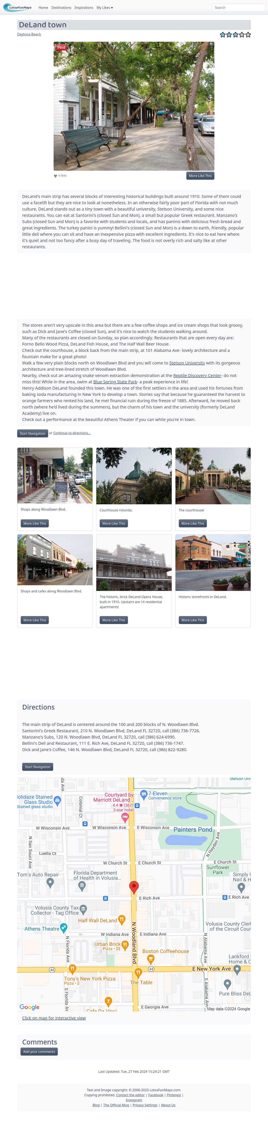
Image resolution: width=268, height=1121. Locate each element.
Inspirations (84, 7)
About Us (168, 1105)
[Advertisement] (134, 286)
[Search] (238, 8)
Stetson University (187, 363)
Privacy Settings (145, 1105)
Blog (96, 1105)
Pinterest (174, 1095)
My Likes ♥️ (105, 7)
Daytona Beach (29, 34)
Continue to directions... (72, 433)
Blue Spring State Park (115, 382)
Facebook (155, 1095)
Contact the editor (130, 1095)
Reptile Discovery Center (197, 375)
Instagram (134, 1100)
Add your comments (39, 1051)
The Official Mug (116, 1105)
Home (43, 7)
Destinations (61, 7)
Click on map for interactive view (54, 1018)
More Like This (200, 175)
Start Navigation (32, 433)
